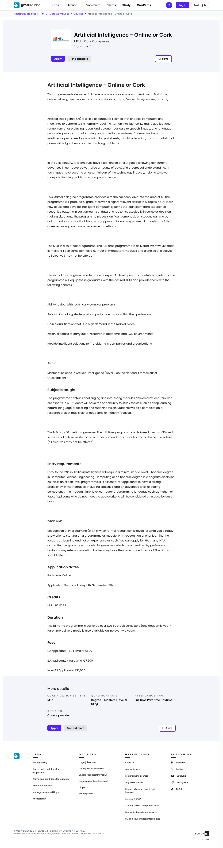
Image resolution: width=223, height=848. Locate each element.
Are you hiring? (133, 799)
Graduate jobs (132, 769)
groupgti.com (86, 793)
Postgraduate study (26, 14)
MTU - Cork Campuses (55, 14)
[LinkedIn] (178, 762)
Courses (78, 14)
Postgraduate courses (136, 776)
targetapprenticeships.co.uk (94, 781)
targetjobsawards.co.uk (91, 768)
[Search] (169, 5)
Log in (182, 5)
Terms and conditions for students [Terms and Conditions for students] (51, 779)
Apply (58, 59)
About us (129, 762)
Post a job (200, 5)
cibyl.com (84, 787)
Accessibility (39, 798)
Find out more (79, 59)
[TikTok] (176, 789)
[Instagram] (179, 782)
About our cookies (42, 785)
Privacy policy (40, 762)
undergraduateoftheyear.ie (93, 775)
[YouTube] (178, 776)
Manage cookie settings (46, 792)
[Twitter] (177, 769)
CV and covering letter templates (142, 818)
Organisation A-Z (134, 782)
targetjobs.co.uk (87, 762)
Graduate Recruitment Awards (141, 812)
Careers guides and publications (142, 805)
